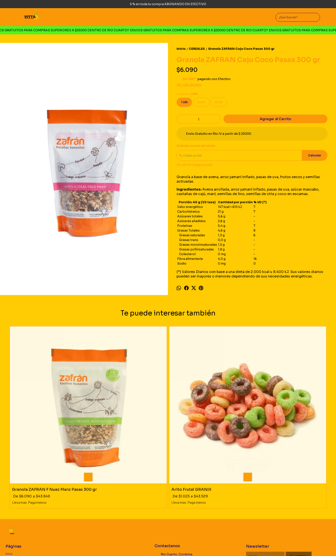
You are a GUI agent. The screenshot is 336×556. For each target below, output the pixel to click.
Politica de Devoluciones (22, 489)
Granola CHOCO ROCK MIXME (201, 409)
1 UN (184, 102)
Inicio (9, 479)
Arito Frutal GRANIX (112, 409)
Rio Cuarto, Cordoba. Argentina (173, 481)
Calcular (314, 155)
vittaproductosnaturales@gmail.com (181, 500)
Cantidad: (187, 94)
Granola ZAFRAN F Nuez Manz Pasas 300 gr (47, 412)
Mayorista (12, 494)
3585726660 (167, 490)
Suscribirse (298, 481)
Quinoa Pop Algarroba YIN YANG (283, 409)
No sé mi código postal (194, 165)
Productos (12, 484)
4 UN (201, 102)
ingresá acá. (143, 546)
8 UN (218, 102)
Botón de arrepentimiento (165, 546)
